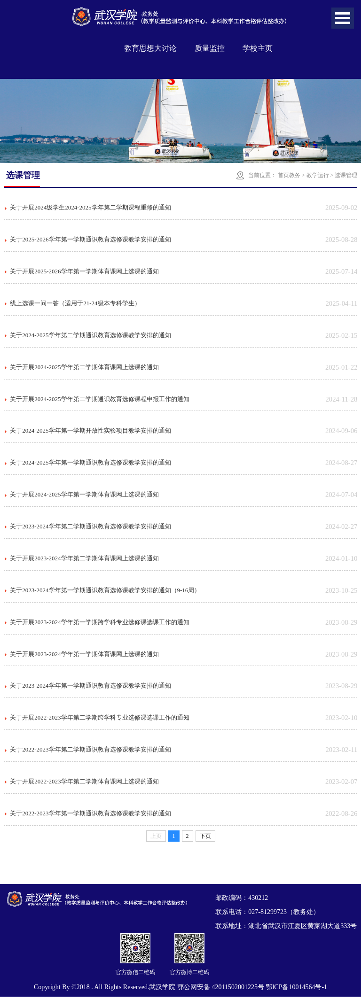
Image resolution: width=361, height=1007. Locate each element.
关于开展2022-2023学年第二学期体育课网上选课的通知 (84, 791)
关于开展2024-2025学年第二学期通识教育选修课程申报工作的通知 (99, 402)
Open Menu (342, 18)
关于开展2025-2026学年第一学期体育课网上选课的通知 (84, 272)
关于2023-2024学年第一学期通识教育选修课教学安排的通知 (90, 693)
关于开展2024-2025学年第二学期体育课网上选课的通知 (84, 369)
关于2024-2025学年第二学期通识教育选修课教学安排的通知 (90, 337)
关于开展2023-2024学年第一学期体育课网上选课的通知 (84, 661)
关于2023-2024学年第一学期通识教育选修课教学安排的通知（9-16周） (105, 596)
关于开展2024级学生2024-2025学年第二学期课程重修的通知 (90, 207)
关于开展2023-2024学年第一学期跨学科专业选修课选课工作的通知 (99, 629)
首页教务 (289, 175)
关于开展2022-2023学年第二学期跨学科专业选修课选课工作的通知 (99, 726)
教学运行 (317, 175)
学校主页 (258, 48)
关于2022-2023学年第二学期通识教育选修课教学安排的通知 (90, 758)
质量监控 (210, 48)
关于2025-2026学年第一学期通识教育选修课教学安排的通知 (90, 240)
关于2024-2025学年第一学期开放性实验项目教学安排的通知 (90, 434)
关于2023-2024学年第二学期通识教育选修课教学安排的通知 (90, 531)
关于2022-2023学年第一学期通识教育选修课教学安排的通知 (90, 823)
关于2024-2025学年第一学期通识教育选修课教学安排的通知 (90, 467)
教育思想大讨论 (150, 48)
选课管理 (346, 175)
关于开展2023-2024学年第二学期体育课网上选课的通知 (84, 564)
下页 (205, 846)
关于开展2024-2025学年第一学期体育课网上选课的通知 (84, 499)
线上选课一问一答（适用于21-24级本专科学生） (75, 305)
